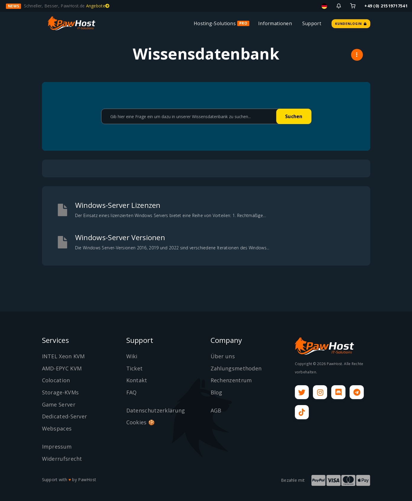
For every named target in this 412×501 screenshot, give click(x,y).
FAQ (131, 392)
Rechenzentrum (231, 380)
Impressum (57, 446)
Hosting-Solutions (215, 23)
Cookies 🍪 (140, 422)
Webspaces (57, 428)
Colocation (56, 380)
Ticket (134, 368)
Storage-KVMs (60, 392)
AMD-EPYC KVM (62, 368)
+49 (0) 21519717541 (386, 6)
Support (311, 23)
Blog (216, 392)
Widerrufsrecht (62, 458)
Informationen (275, 23)
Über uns (223, 356)
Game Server (58, 404)
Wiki (132, 356)
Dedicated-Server (64, 416)
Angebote (98, 6)
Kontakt (136, 380)
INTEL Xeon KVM (63, 356)
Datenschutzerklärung (155, 410)
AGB (216, 410)
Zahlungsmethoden (236, 368)
